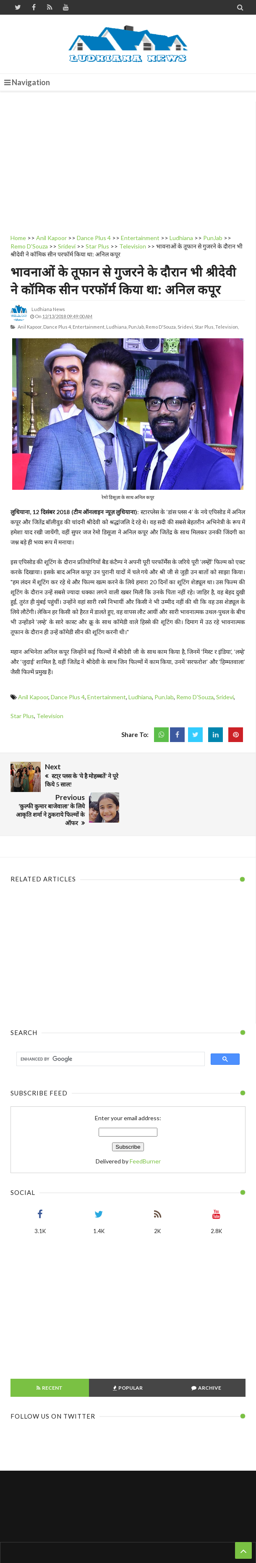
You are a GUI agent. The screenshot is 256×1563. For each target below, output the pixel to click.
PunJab (164, 696)
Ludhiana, (117, 326)
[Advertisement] (128, 160)
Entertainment (106, 696)
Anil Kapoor (33, 696)
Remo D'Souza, (161, 326)
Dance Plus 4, (57, 326)
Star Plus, (204, 326)
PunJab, (136, 326)
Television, (227, 326)
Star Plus (22, 715)
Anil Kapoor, (30, 326)
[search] (110, 1028)
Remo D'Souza (195, 696)
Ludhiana (140, 696)
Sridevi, (186, 326)
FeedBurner (145, 1130)
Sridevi (225, 696)
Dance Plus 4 (68, 696)
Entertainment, (89, 326)
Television (50, 715)
